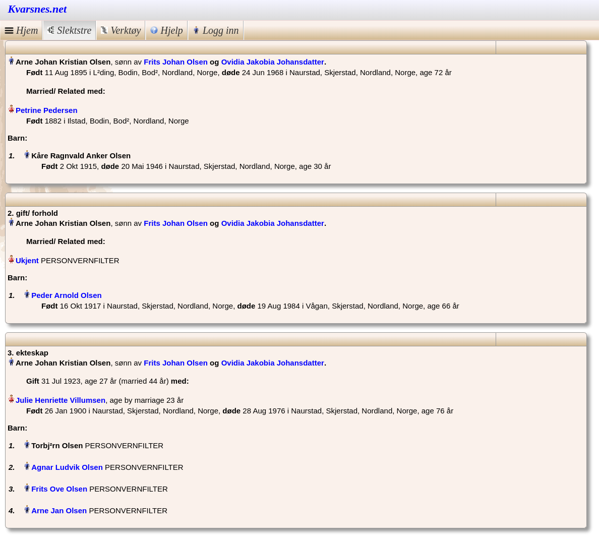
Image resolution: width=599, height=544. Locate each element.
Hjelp (166, 30)
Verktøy (121, 30)
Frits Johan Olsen (176, 61)
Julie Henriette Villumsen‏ (60, 400)
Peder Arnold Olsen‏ (66, 295)
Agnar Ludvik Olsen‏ (67, 467)
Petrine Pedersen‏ (47, 110)
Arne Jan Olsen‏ (59, 510)
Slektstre (69, 30)
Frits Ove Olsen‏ (59, 489)
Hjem (21, 30)
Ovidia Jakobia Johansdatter (272, 61)
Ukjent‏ (27, 260)
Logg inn (216, 30)
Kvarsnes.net (37, 9)
